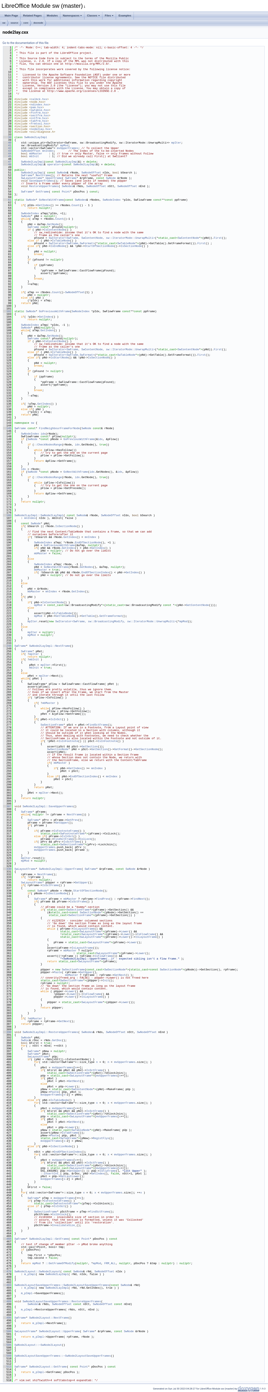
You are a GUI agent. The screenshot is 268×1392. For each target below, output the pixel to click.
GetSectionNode (146, 749)
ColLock (85, 839)
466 (7, 1239)
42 (7, 148)
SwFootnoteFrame (72, 833)
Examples (125, 15)
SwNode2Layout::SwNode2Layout (37, 1271)
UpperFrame (53, 178)
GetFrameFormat (110, 616)
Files (109, 15)
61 (7, 200)
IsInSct (56, 719)
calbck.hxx (39, 99)
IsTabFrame (70, 1133)
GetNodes (86, 567)
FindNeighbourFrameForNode (59, 428)
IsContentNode (54, 230)
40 (7, 143)
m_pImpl (30, 1274)
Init (106, 980)
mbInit (34, 156)
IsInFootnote (68, 741)
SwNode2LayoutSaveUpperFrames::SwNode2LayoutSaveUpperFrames (61, 1285)
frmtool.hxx (40, 124)
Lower (125, 931)
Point (66, 192)
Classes (93, 15)
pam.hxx (36, 107)
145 (7, 428)
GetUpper (61, 823)
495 (7, 1318)
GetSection (89, 746)
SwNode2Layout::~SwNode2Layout (38, 1345)
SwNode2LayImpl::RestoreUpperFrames (50, 1032)
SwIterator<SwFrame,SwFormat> (71, 243)
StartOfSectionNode (99, 246)
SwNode (62, 172)
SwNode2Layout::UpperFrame (59, 1331)
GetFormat (121, 749)
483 (7, 1285)
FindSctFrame (98, 725)
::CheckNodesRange (48, 444)
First (218, 238)
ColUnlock (59, 1214)
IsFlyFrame (107, 1171)
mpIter (176, 143)
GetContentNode (197, 605)
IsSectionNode (131, 246)
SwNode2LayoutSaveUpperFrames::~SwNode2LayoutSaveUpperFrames (62, 1356)
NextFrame (43, 175)
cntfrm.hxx (39, 118)
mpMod (64, 145)
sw (3, 23)
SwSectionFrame (52, 725)
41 (7, 145)
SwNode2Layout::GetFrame (48, 1367)
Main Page (11, 15)
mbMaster (35, 153)
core (25, 23)
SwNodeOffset (31, 151)
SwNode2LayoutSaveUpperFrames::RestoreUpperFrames (62, 1301)
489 (7, 1301)
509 (7, 1356)
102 (7, 311)
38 (7, 137)
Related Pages (32, 15)
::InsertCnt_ (50, 1173)
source (14, 23)
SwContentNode (188, 238)
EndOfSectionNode (88, 542)
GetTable (87, 616)
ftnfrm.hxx (39, 113)
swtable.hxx (40, 110)
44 (7, 153)
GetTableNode (65, 616)
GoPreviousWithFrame (54, 311)
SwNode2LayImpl (35, 137)
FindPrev (102, 899)
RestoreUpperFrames (43, 186)
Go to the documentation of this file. (26, 43)
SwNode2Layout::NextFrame (48, 1318)
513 (7, 1367)
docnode (38, 23)
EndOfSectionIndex (95, 572)
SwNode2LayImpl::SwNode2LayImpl (38, 515)
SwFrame (26, 175)
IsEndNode (57, 246)
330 (7, 869)
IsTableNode (61, 240)
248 (7, 646)
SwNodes (67, 186)
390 (7, 1032)
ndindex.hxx (40, 104)
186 (7, 515)
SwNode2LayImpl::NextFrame (49, 646)
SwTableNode (126, 243)
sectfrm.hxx (40, 115)
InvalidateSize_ (64, 1225)
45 (7, 156)
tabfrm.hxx (39, 121)
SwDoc (25, 1040)
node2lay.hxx (40, 129)
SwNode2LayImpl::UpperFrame (60, 869)
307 (7, 806)
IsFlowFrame (146, 934)
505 (7, 1345)
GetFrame (42, 192)
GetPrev (72, 820)
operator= (54, 164)
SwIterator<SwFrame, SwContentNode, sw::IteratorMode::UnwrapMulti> (102, 238)
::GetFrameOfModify (60, 1263)
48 (7, 164)
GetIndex (43, 205)
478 (7, 1271)
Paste (58, 972)
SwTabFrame (68, 1138)
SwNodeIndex (112, 200)
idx (43, 434)
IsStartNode (59, 357)
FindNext (138, 899)
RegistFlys (101, 1138)
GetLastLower (70, 1176)
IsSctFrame (71, 842)
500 (7, 1331)
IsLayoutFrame (83, 929)
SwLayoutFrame (31, 178)
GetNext (120, 975)
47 (7, 162)
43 (7, 151)
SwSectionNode (57, 749)
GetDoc (57, 1040)
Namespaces (72, 15)
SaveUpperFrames (41, 181)
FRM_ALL (110, 1263)
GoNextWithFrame (51, 200)
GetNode (53, 224)
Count (76, 205)
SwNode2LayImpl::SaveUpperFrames (48, 806)
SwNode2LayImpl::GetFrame (48, 1239)
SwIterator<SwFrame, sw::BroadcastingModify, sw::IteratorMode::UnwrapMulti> (115, 621)
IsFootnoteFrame (66, 831)
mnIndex (48, 151)
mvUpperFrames (67, 148)
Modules (52, 15)
